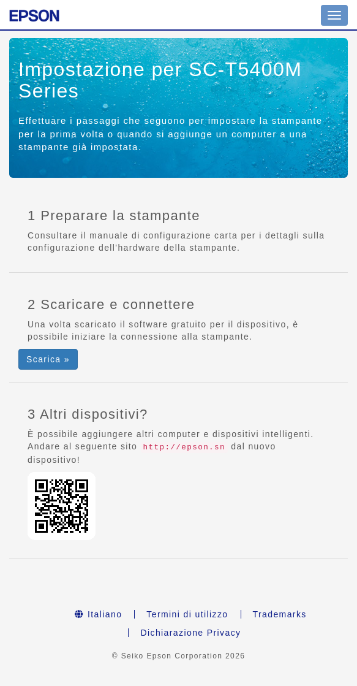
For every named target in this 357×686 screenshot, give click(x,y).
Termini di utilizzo (187, 614)
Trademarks (280, 614)
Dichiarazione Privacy (190, 633)
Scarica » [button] (48, 359)
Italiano (98, 614)
